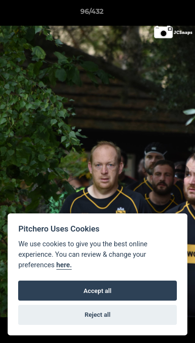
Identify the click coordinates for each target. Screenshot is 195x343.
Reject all (97, 314)
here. (64, 265)
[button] (160, 14)
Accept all (97, 290)
